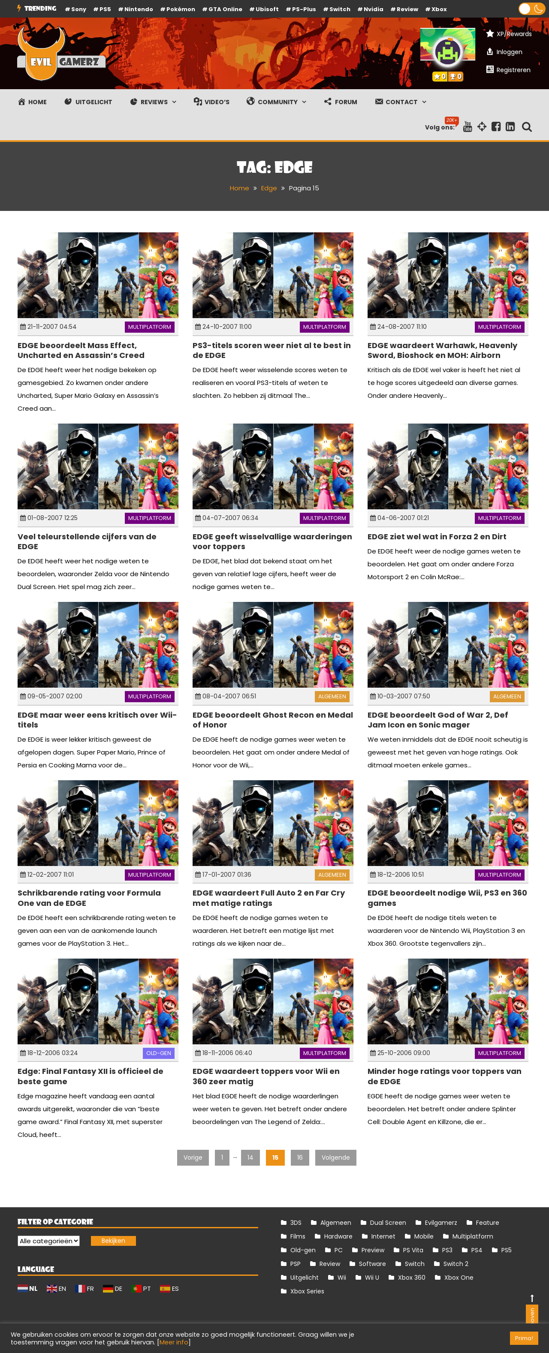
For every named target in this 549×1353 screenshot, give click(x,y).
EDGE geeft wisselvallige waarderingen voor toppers (272, 541)
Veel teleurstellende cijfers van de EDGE (87, 541)
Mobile (424, 1236)
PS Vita (413, 1250)
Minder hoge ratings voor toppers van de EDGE (445, 1076)
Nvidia (373, 9)
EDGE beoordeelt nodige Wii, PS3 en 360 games (447, 897)
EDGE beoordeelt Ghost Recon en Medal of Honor (273, 720)
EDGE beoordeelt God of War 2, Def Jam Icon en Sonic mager (438, 720)
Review (330, 1264)
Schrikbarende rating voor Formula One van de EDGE (89, 897)
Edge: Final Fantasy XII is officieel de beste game (90, 1076)
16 (300, 1157)
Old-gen (158, 1053)
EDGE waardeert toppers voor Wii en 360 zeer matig (266, 1076)
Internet (383, 1236)
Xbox (439, 9)
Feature (487, 1222)
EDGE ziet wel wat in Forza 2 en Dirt (437, 536)
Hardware (338, 1236)
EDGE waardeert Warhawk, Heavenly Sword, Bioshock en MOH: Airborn (442, 350)
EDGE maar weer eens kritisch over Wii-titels (97, 720)
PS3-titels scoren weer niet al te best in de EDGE (272, 350)
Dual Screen (388, 1222)
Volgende (336, 1157)
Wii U (372, 1277)
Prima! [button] (524, 1338)
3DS (296, 1222)
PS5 (105, 9)
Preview (373, 1250)
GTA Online (225, 9)
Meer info (174, 1342)
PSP (295, 1264)
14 (250, 1157)
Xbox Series (307, 1291)
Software (372, 1264)
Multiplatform (149, 327)
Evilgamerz (441, 1222)
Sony (78, 9)
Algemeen (332, 696)
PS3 (447, 1250)
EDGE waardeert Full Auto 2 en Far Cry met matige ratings (269, 897)
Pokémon (180, 9)
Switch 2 (455, 1264)
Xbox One (459, 1277)
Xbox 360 (411, 1277)
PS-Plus (304, 9)
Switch (339, 9)
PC (339, 1250)
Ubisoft (267, 9)
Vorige (193, 1157)
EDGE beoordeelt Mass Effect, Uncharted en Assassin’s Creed (81, 350)
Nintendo (138, 9)
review (407, 9)
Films (297, 1236)
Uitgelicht (304, 1277)
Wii (342, 1277)
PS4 (477, 1250)
